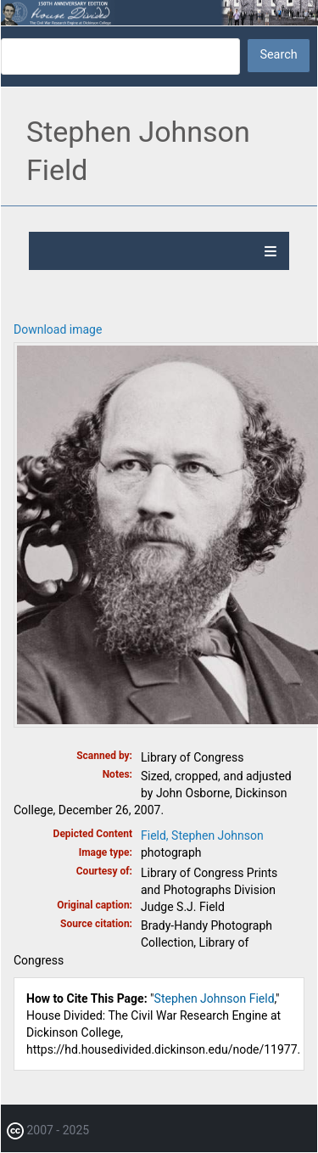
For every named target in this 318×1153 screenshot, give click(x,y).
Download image (58, 329)
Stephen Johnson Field (214, 998)
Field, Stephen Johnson (202, 835)
